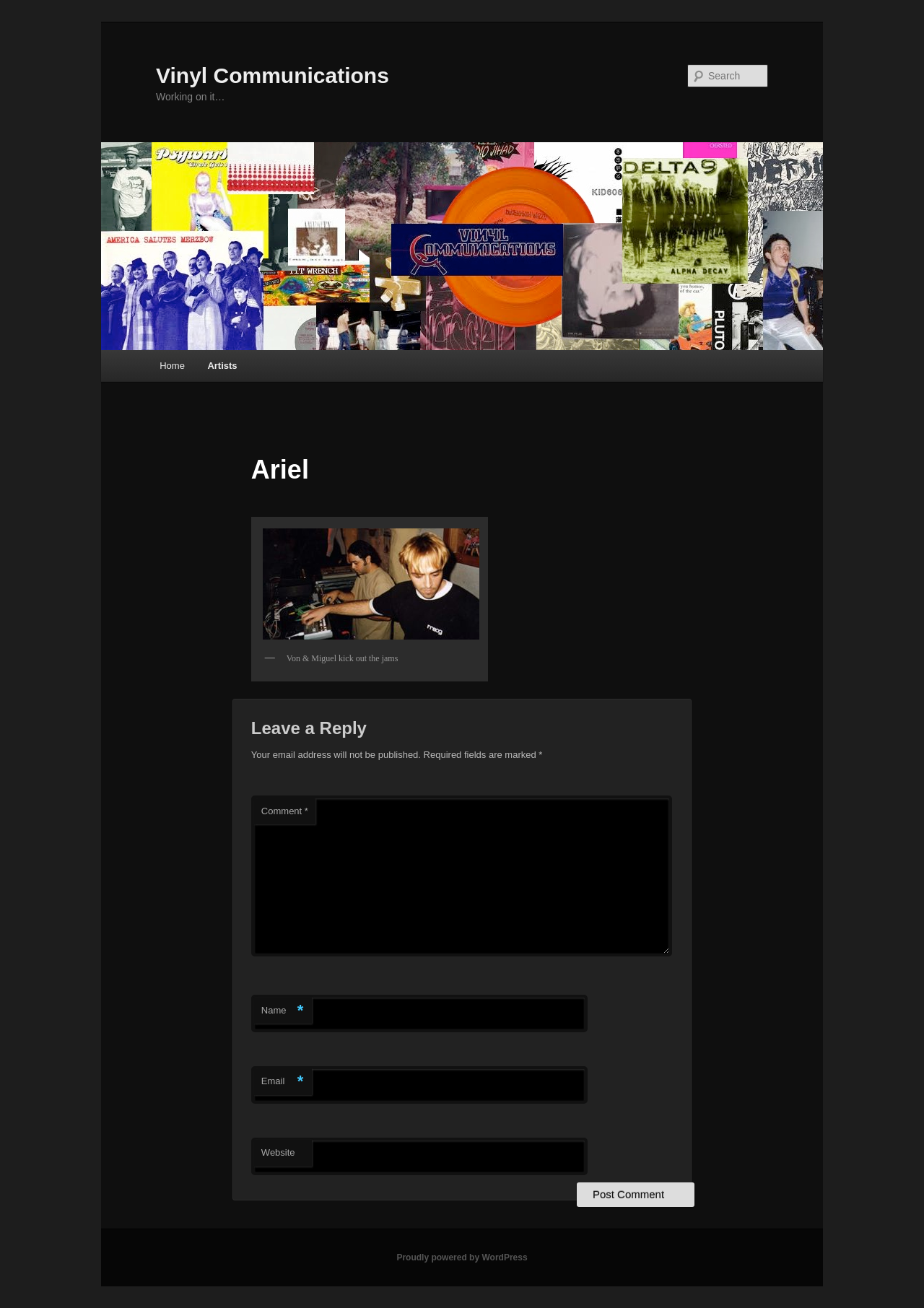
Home (172, 365)
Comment (284, 811)
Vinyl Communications (272, 75)
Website (278, 1152)
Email (282, 1081)
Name (282, 1010)
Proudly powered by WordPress (461, 1257)
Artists (222, 365)
